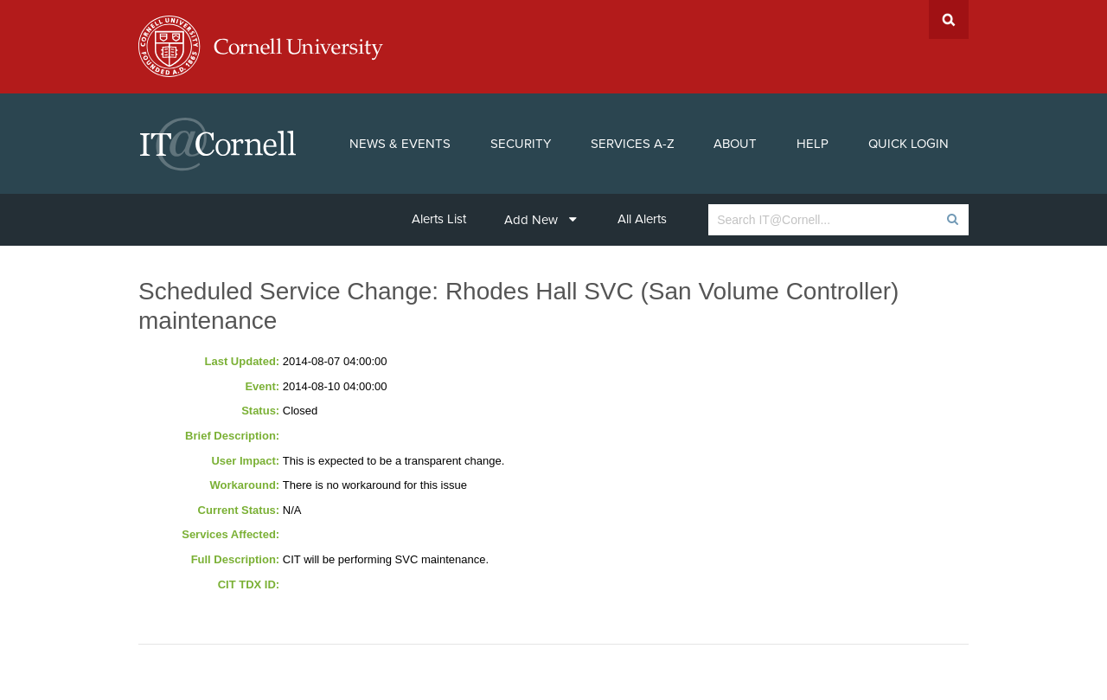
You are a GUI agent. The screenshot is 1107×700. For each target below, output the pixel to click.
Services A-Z (633, 143)
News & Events (400, 143)
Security (520, 143)
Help (813, 143)
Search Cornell (949, 19)
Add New (540, 220)
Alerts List (439, 219)
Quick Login (908, 143)
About (735, 143)
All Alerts (642, 219)
